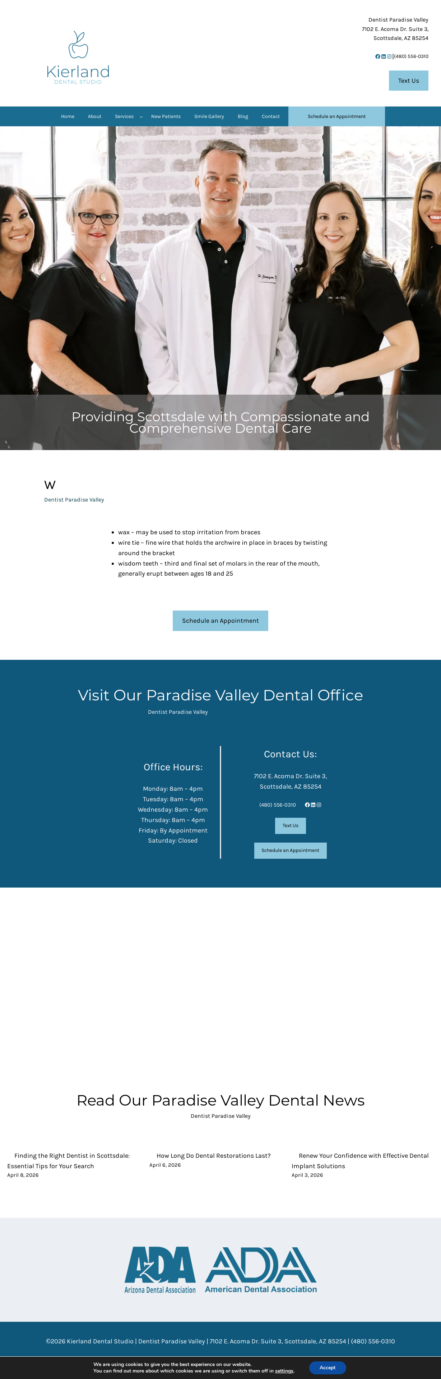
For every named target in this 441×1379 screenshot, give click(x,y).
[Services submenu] (141, 116)
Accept (327, 1367)
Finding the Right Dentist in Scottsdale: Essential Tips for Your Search (68, 1161)
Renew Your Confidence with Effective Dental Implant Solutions (360, 1161)
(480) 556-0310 (411, 56)
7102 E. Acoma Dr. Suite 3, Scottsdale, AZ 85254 (278, 1341)
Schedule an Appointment (220, 621)
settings (284, 1371)
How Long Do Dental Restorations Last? (214, 1156)
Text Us (408, 81)
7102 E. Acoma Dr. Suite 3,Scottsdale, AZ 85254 (395, 28)
